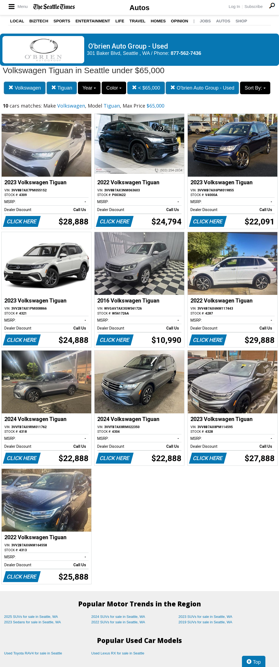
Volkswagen (24, 88)
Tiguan (61, 88)
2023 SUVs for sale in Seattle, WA (205, 617)
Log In (234, 6)
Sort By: (255, 88)
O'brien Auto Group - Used (202, 88)
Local (17, 21)
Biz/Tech (38, 21)
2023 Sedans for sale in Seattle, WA (32, 622)
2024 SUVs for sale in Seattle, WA (118, 617)
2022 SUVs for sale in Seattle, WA (118, 622)
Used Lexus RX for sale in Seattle (117, 653)
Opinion (179, 21)
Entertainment (92, 21)
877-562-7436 (186, 53)
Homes (158, 21)
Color (114, 88)
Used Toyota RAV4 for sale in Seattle (33, 653)
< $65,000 (146, 88)
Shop (241, 21)
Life (119, 21)
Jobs (205, 21)
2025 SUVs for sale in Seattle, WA (31, 617)
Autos (139, 8)
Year (89, 88)
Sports (61, 21)
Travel (137, 21)
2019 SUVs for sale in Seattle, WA (205, 622)
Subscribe (253, 6)
